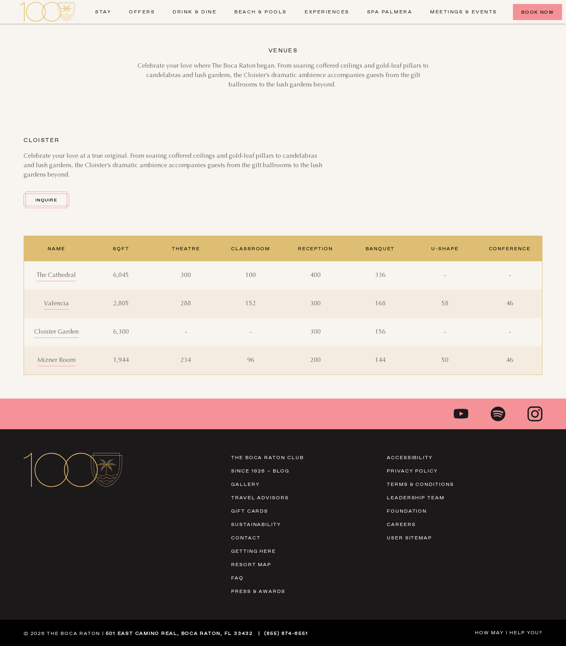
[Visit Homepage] (47, 12)
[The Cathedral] (56, 275)
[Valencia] (56, 303)
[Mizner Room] (56, 360)
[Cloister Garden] (56, 332)
